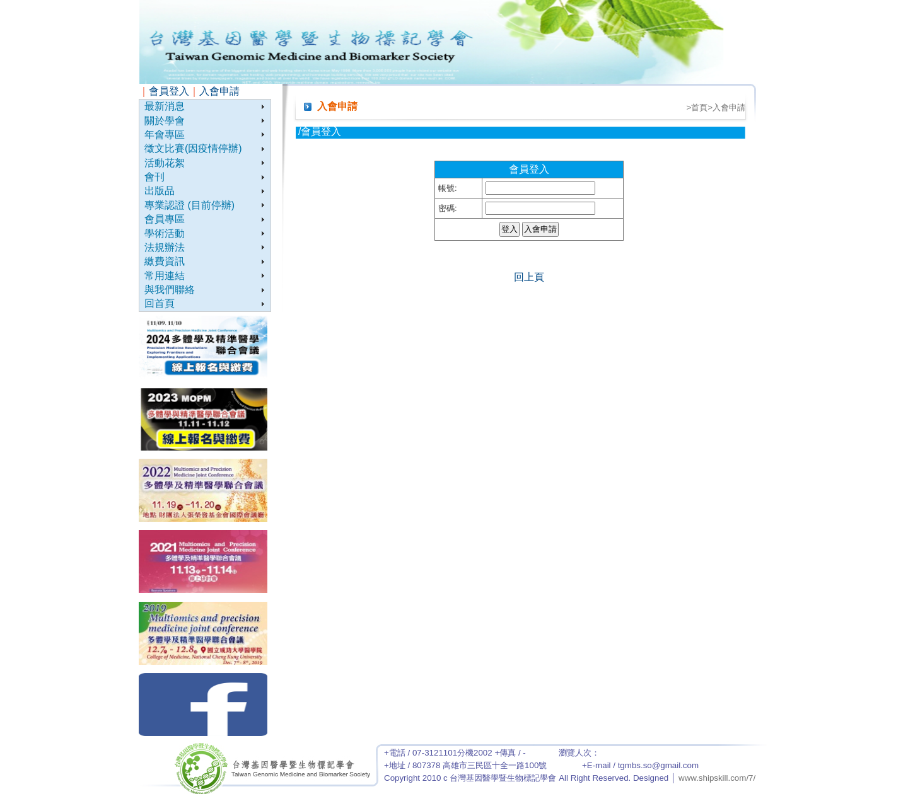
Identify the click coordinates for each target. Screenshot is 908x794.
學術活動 (164, 233)
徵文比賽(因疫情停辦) (193, 148)
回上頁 (529, 277)
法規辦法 (164, 247)
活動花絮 (164, 163)
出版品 (159, 190)
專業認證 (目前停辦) (189, 205)
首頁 (699, 107)
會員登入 (169, 91)
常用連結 (164, 275)
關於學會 (164, 120)
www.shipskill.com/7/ (716, 778)
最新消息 (164, 106)
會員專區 (164, 219)
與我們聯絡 (169, 289)
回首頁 (159, 303)
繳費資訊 (164, 261)
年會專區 (164, 134)
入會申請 (219, 91)
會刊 (154, 176)
